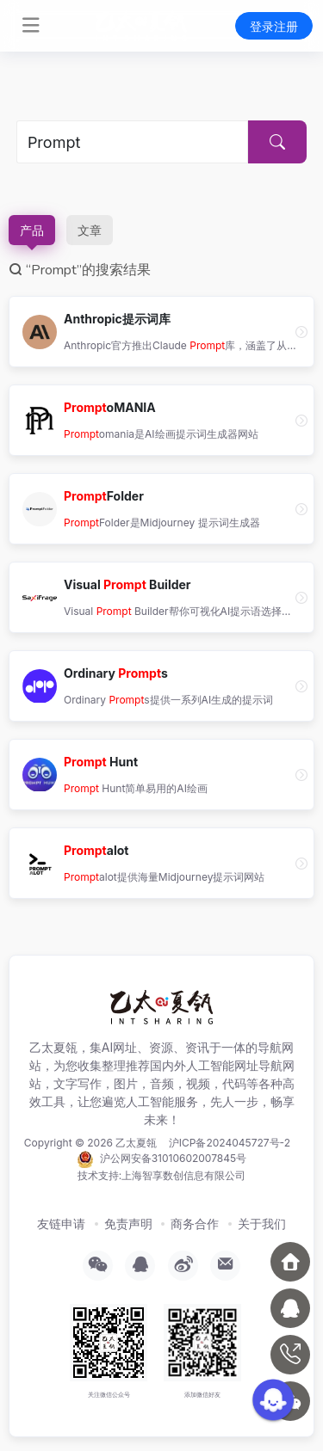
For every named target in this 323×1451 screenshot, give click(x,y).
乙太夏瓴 (136, 1142)
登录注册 (274, 26)
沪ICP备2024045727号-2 (229, 1142)
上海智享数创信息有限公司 (183, 1175)
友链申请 (61, 1223)
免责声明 (128, 1223)
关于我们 (262, 1223)
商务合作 (195, 1223)
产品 (32, 230)
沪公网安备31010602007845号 (161, 1159)
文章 (90, 230)
